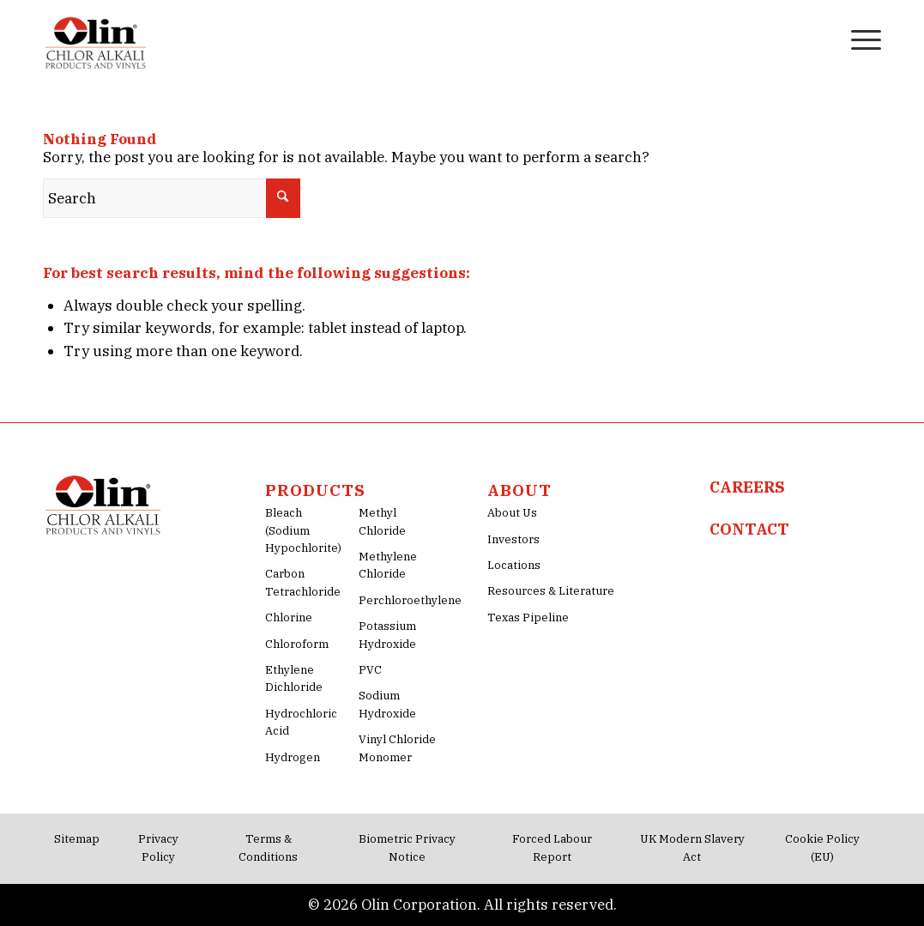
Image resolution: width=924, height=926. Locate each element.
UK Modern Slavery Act (692, 847)
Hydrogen (292, 757)
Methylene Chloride (388, 565)
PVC (370, 670)
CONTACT (749, 529)
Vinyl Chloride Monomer (397, 748)
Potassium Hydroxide (387, 635)
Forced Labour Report (552, 847)
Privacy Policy (158, 847)
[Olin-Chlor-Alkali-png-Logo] (97, 39)
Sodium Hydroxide (387, 704)
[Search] (820, 39)
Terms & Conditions (268, 847)
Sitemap (77, 839)
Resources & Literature (550, 591)
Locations (514, 565)
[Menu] (860, 39)
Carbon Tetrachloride (303, 582)
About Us (512, 512)
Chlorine (288, 617)
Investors (513, 539)
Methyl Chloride (382, 521)
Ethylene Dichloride (294, 678)
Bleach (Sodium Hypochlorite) (303, 530)
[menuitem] (820, 39)
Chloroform (297, 644)
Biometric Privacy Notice (407, 847)
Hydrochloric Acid (301, 722)
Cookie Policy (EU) (822, 847)
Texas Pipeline (528, 617)
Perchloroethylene (398, 600)
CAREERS (747, 487)
